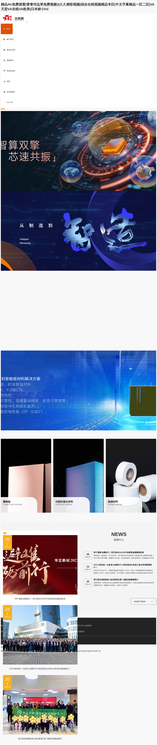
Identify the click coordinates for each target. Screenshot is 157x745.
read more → (143, 601)
